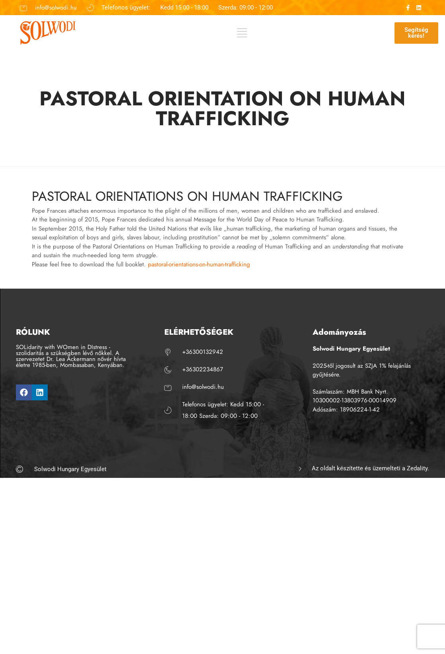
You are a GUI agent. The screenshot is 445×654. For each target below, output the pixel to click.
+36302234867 (202, 369)
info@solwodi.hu (56, 7)
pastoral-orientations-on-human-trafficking (199, 264)
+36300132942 (202, 351)
